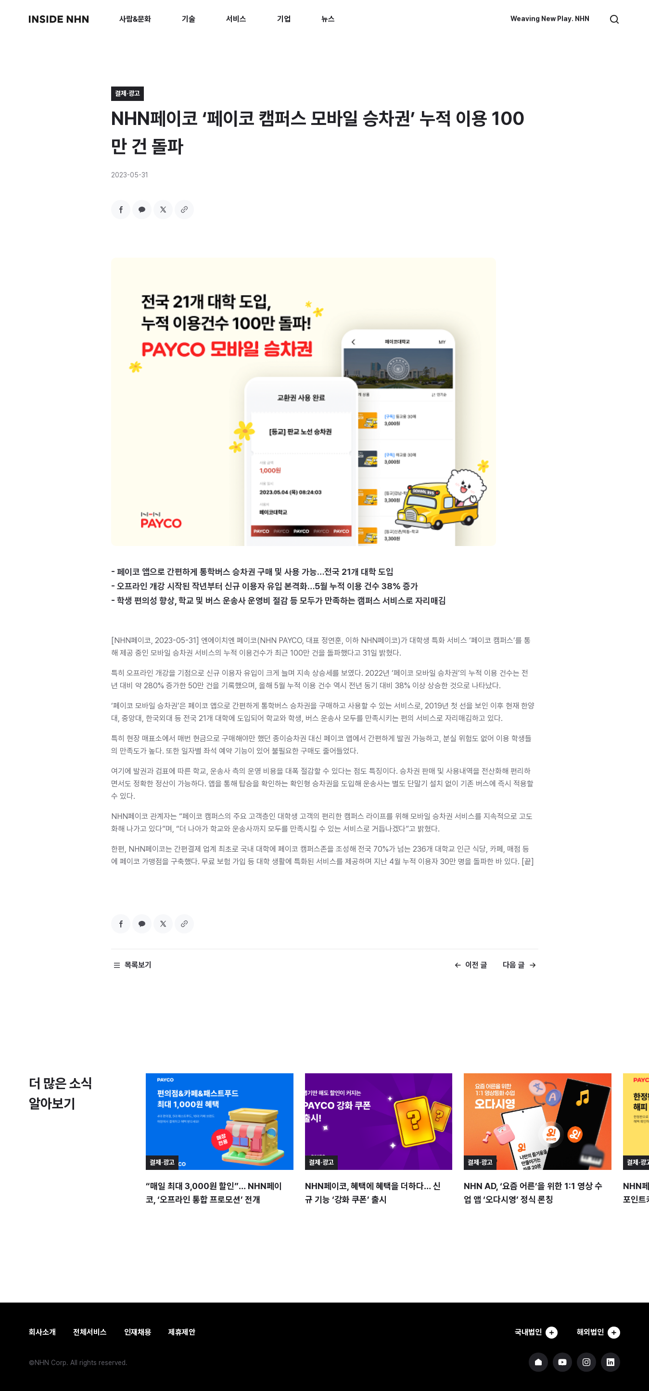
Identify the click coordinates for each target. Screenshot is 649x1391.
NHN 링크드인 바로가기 (610, 1362)
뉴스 (328, 19)
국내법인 (534, 1332)
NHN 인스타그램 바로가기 (586, 1362)
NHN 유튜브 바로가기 (562, 1362)
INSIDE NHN (59, 19)
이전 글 (476, 964)
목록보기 (138, 964)
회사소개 (42, 1332)
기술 (188, 19)
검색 (614, 19)
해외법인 (598, 1332)
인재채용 (137, 1332)
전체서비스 (90, 1332)
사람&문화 (135, 19)
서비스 (236, 19)
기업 (284, 19)
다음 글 (514, 964)
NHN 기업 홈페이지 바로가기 (538, 1362)
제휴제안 (181, 1332)
